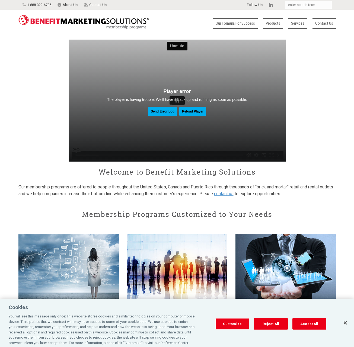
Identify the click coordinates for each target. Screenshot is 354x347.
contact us (224, 193)
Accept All (309, 329)
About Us (70, 5)
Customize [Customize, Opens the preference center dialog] (232, 329)
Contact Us (98, 5)
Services (297, 23)
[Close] (345, 328)
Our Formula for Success (235, 23)
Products (273, 23)
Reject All (271, 329)
